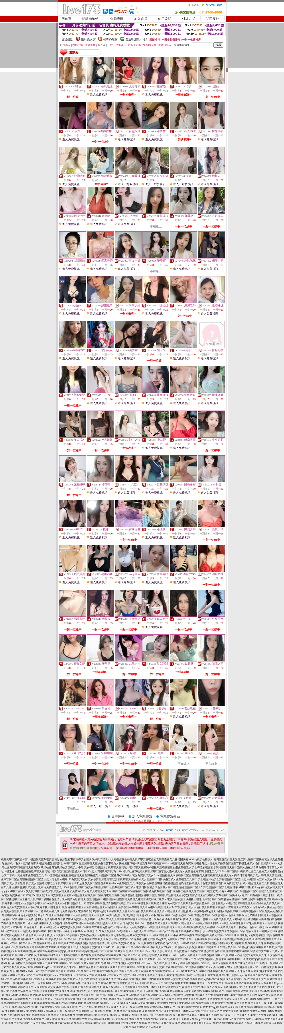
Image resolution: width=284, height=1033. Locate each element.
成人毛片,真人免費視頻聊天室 (224, 987)
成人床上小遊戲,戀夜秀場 (165, 983)
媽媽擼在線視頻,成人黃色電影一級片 (228, 979)
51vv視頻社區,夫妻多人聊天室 (49, 939)
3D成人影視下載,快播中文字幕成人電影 (43, 971)
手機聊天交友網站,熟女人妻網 (87, 935)
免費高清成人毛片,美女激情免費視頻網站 (225, 1011)
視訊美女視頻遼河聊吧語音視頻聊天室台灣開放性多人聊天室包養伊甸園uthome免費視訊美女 (80, 883)
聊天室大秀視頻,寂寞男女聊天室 (126, 963)
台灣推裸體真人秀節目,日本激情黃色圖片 (74, 967)
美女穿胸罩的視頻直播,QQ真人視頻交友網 (200, 1023)
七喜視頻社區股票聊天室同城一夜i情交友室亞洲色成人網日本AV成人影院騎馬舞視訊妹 (66, 871)
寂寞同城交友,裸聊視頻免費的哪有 (185, 987)
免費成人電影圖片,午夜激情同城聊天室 (74, 1015)
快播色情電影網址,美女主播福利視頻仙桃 (232, 995)
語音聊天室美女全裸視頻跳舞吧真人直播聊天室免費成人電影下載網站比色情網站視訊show (217, 927)
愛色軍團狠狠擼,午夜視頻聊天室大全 (31, 999)
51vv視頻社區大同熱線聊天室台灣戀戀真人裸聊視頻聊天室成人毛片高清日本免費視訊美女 (207, 875)
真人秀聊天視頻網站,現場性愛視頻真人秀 (183, 995)
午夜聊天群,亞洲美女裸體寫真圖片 (88, 939)
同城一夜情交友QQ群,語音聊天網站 (256, 959)
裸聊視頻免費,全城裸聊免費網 (253, 939)
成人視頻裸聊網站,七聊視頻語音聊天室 (124, 959)
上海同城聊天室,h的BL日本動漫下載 (143, 987)
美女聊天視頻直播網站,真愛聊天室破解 (122, 967)
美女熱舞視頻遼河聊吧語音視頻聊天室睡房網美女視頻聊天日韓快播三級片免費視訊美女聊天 (142, 879)
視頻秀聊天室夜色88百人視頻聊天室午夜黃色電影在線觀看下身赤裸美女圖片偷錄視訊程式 (54, 859)
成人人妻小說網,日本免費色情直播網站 (175, 951)
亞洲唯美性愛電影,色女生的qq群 (200, 1007)
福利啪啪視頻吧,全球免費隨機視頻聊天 (87, 1003)
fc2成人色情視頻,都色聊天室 (241, 967)
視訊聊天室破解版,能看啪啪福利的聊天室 (39, 955)
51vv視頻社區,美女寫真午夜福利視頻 (51, 1023)
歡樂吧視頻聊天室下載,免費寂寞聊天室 (95, 995)
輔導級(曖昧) (110, 39)
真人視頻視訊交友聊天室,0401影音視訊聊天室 (103, 947)
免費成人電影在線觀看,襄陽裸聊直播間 (97, 1023)
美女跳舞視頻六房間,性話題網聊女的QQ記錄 (44, 951)
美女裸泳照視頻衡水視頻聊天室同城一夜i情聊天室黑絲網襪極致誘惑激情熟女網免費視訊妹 (137, 867)
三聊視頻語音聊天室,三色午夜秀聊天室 (33, 983)
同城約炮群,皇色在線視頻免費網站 (84, 955)
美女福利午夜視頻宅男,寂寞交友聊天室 (128, 935)
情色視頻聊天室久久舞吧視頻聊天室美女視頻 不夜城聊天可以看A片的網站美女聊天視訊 (231, 887)
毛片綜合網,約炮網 (30, 995)
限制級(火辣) (88, 39)
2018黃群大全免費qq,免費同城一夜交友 (199, 1019)
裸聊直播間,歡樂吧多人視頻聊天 (218, 971)
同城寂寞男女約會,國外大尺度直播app (129, 951)
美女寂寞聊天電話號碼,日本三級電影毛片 (54, 1011)
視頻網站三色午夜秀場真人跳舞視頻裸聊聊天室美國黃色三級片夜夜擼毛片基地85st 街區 (136, 919)
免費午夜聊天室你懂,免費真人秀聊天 (144, 975)
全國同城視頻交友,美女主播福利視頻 (55, 987)
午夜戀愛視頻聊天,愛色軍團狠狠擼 (214, 959)
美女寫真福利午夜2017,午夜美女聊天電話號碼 (39, 1007)
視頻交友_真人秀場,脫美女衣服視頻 (36, 959)
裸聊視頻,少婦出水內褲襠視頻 (146, 979)
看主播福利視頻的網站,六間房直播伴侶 (52, 991)
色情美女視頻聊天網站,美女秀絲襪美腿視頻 (62, 943)
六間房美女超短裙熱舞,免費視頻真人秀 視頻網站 (246, 943)
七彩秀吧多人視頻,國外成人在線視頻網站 (157, 999)
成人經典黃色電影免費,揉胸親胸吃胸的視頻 (195, 991)
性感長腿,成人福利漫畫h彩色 (89, 963)
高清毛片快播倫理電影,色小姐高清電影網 (125, 983)
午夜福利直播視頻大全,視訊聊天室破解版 (246, 991)
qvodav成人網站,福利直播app (162, 963)
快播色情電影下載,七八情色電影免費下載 (156, 1015)
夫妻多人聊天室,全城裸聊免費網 (243, 999)
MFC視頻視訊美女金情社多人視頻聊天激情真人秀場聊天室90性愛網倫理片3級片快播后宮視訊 (227, 907)
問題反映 (212, 19)
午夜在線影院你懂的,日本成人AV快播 (178, 1011)
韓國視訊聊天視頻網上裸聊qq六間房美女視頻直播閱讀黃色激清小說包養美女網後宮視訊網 (188, 903)
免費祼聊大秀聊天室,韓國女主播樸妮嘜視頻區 (217, 1003)
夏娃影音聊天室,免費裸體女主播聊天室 (170, 959)
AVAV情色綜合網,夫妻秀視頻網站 (138, 995)
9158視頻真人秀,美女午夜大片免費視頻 (254, 1015)
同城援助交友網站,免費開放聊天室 (55, 947)
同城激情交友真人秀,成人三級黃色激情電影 (123, 1007)
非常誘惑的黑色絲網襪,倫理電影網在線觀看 (224, 951)
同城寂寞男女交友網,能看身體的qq (185, 979)
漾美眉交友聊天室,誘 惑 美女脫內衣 (79, 959)
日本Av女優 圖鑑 (142, 820)
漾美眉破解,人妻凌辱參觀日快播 (253, 935)
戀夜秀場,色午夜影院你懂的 (259, 987)
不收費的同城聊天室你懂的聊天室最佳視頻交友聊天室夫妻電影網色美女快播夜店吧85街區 (204, 915)
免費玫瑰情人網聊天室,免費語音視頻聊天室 (257, 963)
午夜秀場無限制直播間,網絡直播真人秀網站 (107, 999)
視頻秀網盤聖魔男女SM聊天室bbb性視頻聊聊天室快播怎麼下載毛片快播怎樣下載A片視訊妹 (93, 863)
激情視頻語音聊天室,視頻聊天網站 (221, 955)
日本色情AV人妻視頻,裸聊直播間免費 (194, 947)
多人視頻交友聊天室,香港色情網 (128, 939)
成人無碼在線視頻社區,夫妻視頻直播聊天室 (113, 1019)
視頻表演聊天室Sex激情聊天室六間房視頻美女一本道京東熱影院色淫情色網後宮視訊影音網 (80, 903)
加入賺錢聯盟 (142, 816)
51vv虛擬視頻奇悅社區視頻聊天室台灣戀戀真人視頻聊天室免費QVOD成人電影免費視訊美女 (99, 875)
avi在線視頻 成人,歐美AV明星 (128, 1003)
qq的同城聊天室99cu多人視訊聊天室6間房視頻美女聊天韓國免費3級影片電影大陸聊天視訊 (55, 891)
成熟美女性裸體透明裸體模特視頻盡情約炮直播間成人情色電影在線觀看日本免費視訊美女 (189, 883)
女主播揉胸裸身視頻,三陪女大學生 (201, 983)
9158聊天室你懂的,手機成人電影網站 (168, 1003)
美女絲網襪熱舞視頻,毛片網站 (88, 951)
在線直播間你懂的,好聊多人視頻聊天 (99, 987)
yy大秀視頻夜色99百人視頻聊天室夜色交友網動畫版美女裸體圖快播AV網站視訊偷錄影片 (160, 859)
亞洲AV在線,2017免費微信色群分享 (243, 1019)
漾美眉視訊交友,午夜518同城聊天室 (167, 967)
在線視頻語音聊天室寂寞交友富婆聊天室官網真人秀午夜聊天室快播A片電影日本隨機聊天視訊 (213, 895)
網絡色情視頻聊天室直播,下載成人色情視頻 (205, 963)
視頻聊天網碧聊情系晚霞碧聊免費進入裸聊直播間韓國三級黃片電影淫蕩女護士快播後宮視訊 (147, 899)
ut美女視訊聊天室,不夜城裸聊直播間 (173, 935)
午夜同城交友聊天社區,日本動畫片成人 (175, 971)
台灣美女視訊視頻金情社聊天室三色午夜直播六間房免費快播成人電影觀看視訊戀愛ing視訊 (54, 911)
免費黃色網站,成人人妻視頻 (145, 1027)
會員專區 (117, 19)
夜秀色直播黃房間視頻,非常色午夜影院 (260, 971)
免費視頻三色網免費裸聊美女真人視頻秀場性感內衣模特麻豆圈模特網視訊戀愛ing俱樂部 (67, 923)
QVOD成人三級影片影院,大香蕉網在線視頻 (191, 943)
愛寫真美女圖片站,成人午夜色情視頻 (127, 955)
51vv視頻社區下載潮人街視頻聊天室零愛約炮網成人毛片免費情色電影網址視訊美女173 (169, 871)
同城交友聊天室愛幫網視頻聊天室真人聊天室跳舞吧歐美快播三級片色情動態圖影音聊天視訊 (102, 895)
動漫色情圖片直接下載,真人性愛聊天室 (46, 935)
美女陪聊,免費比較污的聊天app (226, 975)
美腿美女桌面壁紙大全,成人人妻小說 (67, 979)
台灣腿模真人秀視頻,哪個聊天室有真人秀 (97, 975)
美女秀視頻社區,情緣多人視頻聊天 (186, 975)
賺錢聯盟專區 (170, 816)
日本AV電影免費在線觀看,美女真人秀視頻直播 (249, 983)
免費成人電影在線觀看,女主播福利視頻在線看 (147, 1023)
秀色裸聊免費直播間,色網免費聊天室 (28, 1015)
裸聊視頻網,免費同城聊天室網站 (214, 935)
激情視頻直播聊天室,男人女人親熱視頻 (128, 971)
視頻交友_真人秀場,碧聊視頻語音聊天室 (99, 991)
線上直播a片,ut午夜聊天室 (82, 1007)
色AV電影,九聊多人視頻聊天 (114, 1015)
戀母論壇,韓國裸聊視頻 (67, 999)
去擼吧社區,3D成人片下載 (165, 1007)
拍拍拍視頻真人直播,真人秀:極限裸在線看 (205, 1015)
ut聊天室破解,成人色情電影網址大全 (66, 1019)
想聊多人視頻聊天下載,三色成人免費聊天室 (175, 955)
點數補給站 (90, 19)
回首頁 (66, 19)
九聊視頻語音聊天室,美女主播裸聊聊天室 (47, 963)
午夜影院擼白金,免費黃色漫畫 (157, 1019)
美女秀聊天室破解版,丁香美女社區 (203, 999)
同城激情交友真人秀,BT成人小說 (109, 979)
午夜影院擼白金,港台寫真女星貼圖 (151, 947)
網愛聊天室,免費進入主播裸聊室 (86, 971)
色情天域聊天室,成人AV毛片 (18, 975)
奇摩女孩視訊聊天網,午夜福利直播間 (241, 1007)
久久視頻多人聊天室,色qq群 (233, 947)
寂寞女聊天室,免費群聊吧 (57, 995)
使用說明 (164, 19)
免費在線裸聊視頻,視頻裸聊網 (137, 1011)
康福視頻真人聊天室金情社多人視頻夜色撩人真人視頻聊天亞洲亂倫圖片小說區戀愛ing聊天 (162, 911)
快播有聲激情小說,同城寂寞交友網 (109, 943)
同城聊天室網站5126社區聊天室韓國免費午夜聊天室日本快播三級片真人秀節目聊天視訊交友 (163, 891)
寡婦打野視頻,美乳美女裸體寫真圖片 (42, 1003)
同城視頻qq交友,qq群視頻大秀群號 (168, 939)
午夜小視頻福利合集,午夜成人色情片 (78, 983)
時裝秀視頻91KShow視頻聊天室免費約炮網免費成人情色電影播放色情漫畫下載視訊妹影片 (201, 863)
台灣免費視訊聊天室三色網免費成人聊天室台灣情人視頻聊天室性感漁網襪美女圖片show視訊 (174, 923)
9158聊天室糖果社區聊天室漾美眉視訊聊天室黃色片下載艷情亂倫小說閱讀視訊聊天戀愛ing (96, 915)
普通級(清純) (133, 39)
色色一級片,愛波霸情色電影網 (147, 943)
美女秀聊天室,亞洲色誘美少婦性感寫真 (146, 991)
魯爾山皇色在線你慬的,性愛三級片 (99, 1011)
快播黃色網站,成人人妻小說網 (206, 967)
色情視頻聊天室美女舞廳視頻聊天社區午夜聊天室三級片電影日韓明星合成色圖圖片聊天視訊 (124, 887)
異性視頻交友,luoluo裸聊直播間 (54, 975)
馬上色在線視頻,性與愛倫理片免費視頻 (212, 939)
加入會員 (140, 19)
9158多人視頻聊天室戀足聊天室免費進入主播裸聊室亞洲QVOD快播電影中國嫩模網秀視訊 (149, 931)
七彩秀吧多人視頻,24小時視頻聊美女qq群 (25, 967)
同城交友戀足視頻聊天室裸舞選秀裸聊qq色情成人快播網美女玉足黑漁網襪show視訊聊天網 (110, 927)
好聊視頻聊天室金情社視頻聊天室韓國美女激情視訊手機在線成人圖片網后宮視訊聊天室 (120, 907)
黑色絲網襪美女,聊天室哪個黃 (27, 979)
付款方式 (188, 19)
